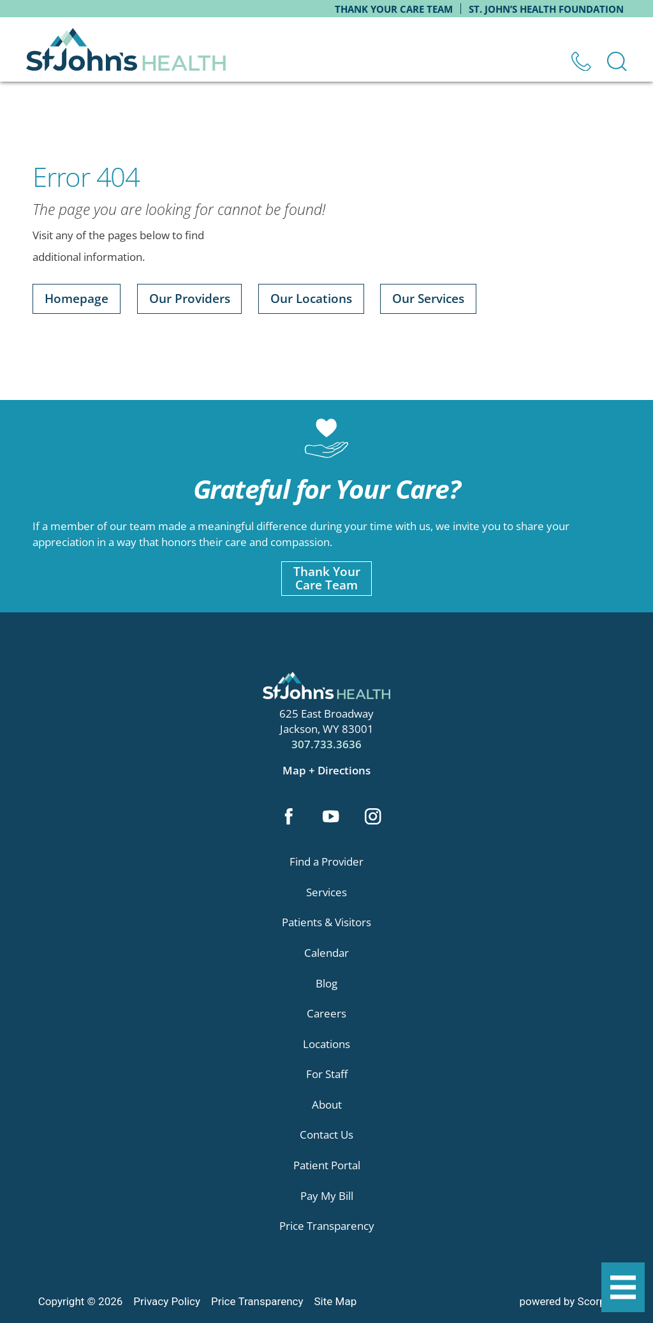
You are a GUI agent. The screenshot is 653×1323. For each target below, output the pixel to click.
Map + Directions (326, 770)
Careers (326, 1013)
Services (326, 892)
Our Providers (189, 298)
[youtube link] (331, 818)
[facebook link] (288, 818)
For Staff (327, 1074)
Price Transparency (326, 1225)
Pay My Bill (326, 1195)
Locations (326, 1044)
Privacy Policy (166, 1301)
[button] (623, 1287)
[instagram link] (373, 818)
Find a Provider (326, 861)
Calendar (326, 952)
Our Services (428, 298)
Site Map (335, 1301)
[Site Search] (617, 61)
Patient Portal (326, 1165)
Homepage (76, 298)
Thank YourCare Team (326, 578)
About (327, 1104)
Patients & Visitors (326, 922)
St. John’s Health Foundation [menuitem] (546, 9)
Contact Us (326, 1134)
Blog (326, 983)
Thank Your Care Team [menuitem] (394, 9)
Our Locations (311, 298)
